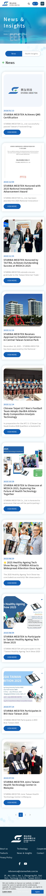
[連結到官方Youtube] (25, 863)
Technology (22, 848)
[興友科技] (11, 3)
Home (6, 34)
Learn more (7, 892)
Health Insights (31, 53)
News (13, 53)
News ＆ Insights (15, 34)
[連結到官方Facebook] (20, 863)
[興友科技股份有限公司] (23, 839)
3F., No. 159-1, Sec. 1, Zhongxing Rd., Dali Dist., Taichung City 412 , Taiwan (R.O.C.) (23, 876)
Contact (40, 853)
